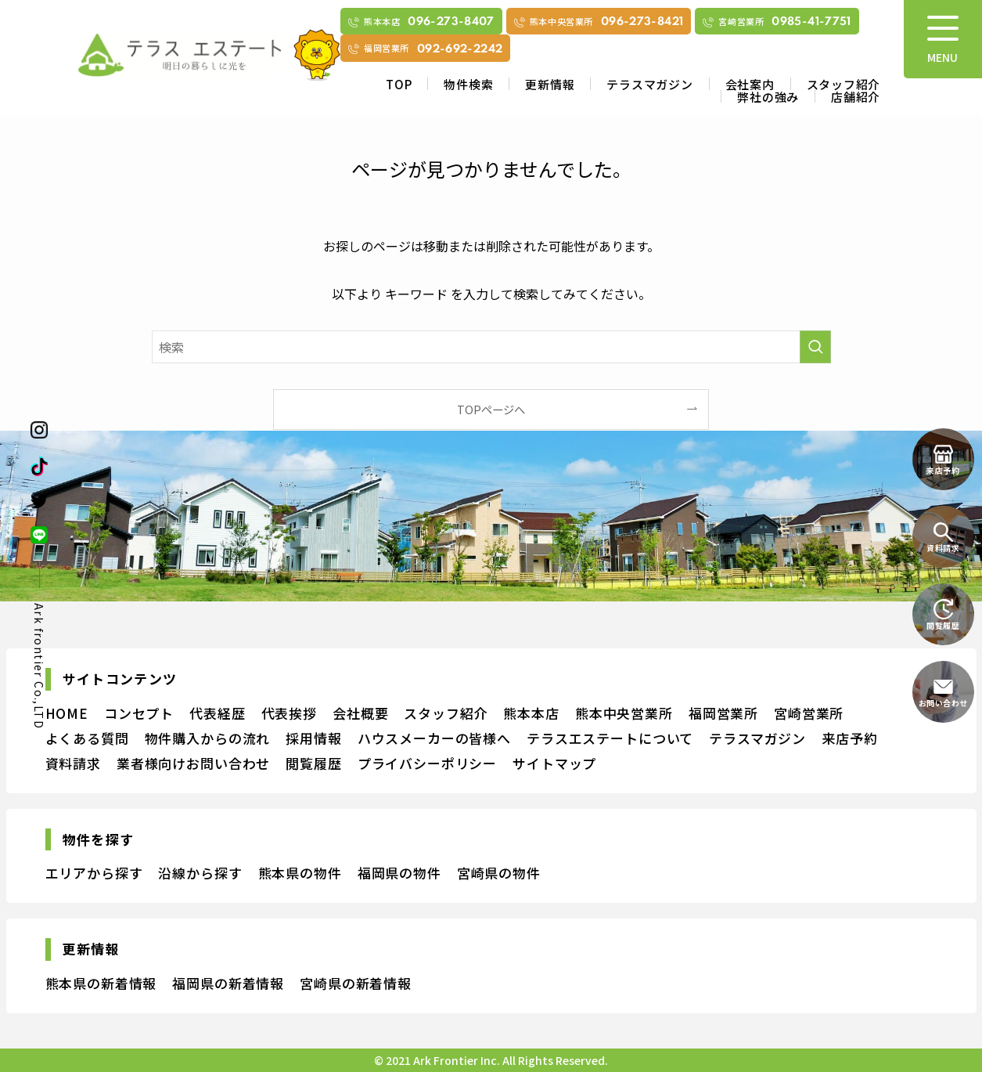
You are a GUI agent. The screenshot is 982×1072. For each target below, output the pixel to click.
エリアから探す (94, 873)
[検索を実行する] (815, 346)
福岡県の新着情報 (228, 983)
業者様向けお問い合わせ (193, 763)
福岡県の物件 (399, 873)
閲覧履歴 (313, 763)
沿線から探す (200, 873)
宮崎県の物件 (499, 873)
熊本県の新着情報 (101, 983)
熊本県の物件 (300, 873)
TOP (399, 84)
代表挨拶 (289, 713)
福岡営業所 (723, 713)
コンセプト (139, 713)
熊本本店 (531, 713)
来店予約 (849, 738)
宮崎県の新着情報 (356, 983)
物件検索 (468, 84)
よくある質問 (87, 738)
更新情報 (549, 84)
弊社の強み (768, 96)
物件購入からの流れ (208, 738)
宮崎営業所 (809, 713)
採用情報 (313, 738)
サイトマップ (554, 763)
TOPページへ (491, 409)
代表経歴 (217, 713)
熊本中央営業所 (624, 713)
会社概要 (360, 713)
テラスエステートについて (610, 738)
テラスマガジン (649, 84)
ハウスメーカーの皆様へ (434, 738)
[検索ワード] (491, 346)
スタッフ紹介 (844, 84)
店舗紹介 (855, 96)
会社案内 (750, 84)
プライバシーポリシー (428, 763)
